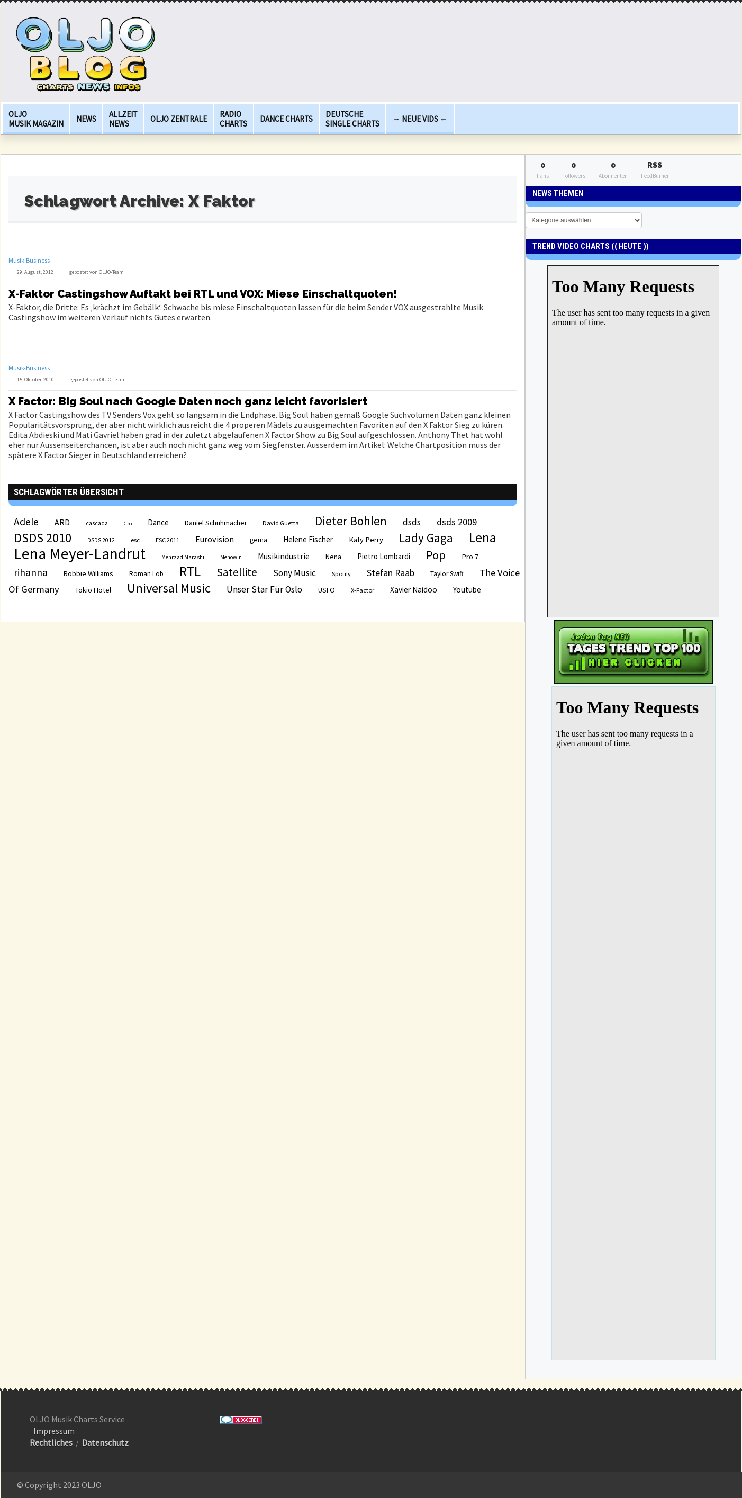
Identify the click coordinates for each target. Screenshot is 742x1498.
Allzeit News (123, 119)
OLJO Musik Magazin (36, 119)
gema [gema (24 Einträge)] (258, 539)
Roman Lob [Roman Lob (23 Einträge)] (146, 573)
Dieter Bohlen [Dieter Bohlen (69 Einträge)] (351, 520)
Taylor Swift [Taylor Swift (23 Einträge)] (447, 573)
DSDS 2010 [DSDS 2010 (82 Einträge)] (42, 538)
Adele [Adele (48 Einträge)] (26, 521)
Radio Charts (233, 119)
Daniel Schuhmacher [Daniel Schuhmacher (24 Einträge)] (216, 522)
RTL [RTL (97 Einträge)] (190, 571)
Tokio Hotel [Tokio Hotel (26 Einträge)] (93, 590)
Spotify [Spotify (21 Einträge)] (341, 574)
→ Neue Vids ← (420, 119)
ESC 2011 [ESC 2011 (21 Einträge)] (167, 540)
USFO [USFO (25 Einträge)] (326, 590)
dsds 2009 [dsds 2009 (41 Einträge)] (457, 522)
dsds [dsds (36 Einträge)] (412, 522)
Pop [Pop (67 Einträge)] (436, 555)
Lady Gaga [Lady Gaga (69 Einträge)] (426, 537)
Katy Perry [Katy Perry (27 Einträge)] (366, 539)
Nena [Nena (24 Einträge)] (333, 556)
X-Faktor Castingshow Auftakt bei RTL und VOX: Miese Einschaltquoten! (202, 294)
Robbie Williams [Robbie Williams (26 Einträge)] (88, 573)
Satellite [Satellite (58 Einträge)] (236, 572)
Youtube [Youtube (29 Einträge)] (467, 590)
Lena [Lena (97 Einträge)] (482, 537)
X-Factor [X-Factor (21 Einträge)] (362, 590)
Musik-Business (29, 260)
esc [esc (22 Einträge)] (135, 539)
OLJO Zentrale (178, 119)
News (86, 119)
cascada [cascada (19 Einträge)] (97, 523)
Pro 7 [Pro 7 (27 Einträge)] (470, 556)
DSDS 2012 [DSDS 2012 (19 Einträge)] (101, 540)
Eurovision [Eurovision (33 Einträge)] (214, 539)
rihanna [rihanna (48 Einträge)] (31, 572)
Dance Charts (286, 119)
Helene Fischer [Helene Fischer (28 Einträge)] (308, 539)
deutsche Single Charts (352, 119)
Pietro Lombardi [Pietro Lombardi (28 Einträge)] (383, 556)
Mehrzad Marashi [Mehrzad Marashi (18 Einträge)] (182, 557)
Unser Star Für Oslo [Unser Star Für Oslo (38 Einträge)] (264, 589)
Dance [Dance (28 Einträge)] (158, 522)
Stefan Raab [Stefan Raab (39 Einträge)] (390, 573)
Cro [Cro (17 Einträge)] (128, 523)
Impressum (54, 1430)
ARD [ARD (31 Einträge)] (62, 522)
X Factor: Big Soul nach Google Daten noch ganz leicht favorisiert (187, 401)
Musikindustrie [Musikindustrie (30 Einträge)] (284, 556)
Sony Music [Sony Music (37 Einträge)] (294, 573)
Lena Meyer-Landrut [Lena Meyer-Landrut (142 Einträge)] (80, 553)
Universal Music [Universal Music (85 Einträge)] (169, 588)
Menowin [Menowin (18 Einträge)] (231, 557)
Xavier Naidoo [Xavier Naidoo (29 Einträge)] (413, 590)
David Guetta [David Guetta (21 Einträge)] (281, 523)
